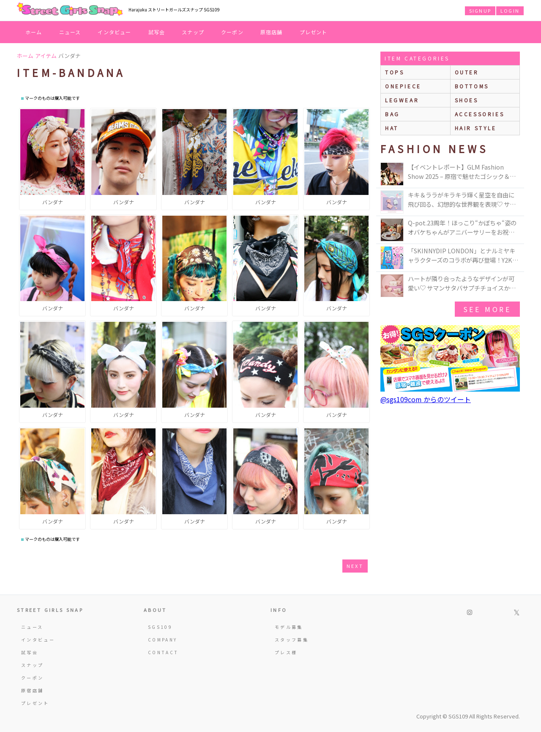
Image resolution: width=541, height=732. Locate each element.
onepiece (403, 86)
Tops (394, 72)
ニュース (70, 32)
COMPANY (163, 639)
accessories (480, 114)
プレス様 (286, 652)
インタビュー (114, 32)
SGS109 (160, 627)
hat (392, 128)
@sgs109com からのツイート (425, 399)
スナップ (193, 32)
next (355, 565)
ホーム (33, 32)
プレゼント (314, 32)
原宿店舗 (271, 32)
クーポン (232, 32)
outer (467, 72)
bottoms (472, 86)
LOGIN (509, 10)
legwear (402, 100)
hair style (476, 128)
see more (487, 309)
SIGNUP (480, 10)
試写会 (156, 32)
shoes (466, 100)
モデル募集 (289, 627)
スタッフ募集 (292, 639)
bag (392, 114)
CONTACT (163, 652)
